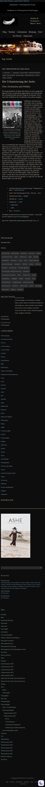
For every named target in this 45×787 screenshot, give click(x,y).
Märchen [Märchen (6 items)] (38, 264)
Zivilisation (9, 77)
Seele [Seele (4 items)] (33, 278)
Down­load (19, 216)
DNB (12, 208)
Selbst (2, 658)
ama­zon (21, 199)
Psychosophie (5, 438)
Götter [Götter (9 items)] (16, 257)
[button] (41, 783)
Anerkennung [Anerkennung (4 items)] (5, 253)
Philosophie (4, 420)
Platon (3, 424)
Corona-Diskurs (5, 346)
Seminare (3, 661)
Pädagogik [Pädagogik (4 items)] (14, 278)
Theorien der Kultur (20, 75)
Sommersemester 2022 (7, 669)
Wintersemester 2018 (9, 716)
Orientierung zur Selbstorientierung (15, 727)
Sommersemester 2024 (7, 675)
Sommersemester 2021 (7, 666)
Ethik (2, 364)
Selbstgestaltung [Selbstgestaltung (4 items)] (16, 282)
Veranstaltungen (5, 701)
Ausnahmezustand (6, 339)
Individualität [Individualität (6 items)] (5, 260)
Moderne (4, 75)
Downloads (4, 623)
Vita (2, 736)
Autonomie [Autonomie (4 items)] (24, 253)
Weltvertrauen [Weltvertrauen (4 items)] (24, 286)
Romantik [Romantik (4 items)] (27, 278)
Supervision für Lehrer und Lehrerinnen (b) (13, 681)
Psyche (3, 434)
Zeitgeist (4, 77)
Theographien (5, 462)
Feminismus (4, 367)
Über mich (4, 698)
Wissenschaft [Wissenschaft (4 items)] (5, 289)
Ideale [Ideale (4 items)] (30, 257)
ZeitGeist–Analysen (6, 756)
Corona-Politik (5, 350)
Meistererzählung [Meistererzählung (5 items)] (33, 260)
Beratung (32, 32)
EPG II (7, 719)
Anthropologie (16, 72)
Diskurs (3, 357)
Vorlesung (37, 75)
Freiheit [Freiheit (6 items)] (38, 253)
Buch (39, 193)
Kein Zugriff (4, 629)
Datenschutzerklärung (7, 620)
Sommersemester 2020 (7, 664)
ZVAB (20, 202)
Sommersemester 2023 (7, 672)
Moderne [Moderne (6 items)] (25, 264)
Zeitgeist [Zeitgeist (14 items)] (13, 289)
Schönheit (4, 445)
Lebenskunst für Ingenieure (12, 724)
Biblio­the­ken (14, 205)
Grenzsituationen (10, 721)
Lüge (2, 403)
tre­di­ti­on (11, 132)
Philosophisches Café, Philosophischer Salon (13, 649)
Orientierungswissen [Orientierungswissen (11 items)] (23, 267)
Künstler (3, 385)
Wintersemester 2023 (7, 753)
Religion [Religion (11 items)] (21, 278)
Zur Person (17, 36)
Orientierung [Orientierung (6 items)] (12, 267)
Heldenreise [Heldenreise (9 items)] (23, 257)
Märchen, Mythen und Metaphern (10, 637)
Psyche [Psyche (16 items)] (34, 275)
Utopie (3, 477)
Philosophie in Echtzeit (7, 640)
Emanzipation (5, 360)
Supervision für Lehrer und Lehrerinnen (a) (13, 678)
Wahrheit (3, 484)
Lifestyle (3, 399)
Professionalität (5, 431)
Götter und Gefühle (24, 72)
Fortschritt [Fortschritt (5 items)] (31, 253)
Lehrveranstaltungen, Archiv (10, 730)
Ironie (2, 378)
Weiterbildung (5, 739)
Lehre (2, 392)
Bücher (4, 690)
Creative (3, 353)
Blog (5, 32)
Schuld (3, 448)
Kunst (2, 381)
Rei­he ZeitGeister (19, 190)
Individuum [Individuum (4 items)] (14, 260)
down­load (16, 211)
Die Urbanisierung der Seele (16, 69)
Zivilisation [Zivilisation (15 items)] (20, 289)
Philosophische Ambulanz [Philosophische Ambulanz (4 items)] (8, 275)
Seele (2, 455)
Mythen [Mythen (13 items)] (32, 264)
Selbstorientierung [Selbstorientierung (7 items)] (28, 282)
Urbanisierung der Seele (29, 75)
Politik (2, 427)
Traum (3, 469)
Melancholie (4, 406)
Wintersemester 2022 (7, 750)
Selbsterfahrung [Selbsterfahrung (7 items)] (6, 282)
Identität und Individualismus (34, 72)
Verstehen (3, 733)
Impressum (27, 36)
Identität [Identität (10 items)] (36, 257)
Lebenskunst (22, 32)
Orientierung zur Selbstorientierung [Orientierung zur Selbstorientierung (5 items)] (11, 271)
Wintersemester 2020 (7, 745)
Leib (2, 395)
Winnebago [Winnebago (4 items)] (38, 286)
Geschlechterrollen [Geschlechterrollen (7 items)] (7, 257)
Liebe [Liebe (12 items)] (25, 260)
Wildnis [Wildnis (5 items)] (31, 286)
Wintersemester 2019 (7, 742)
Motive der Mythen (11, 75)
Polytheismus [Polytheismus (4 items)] (26, 275)
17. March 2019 (6, 72)
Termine (12, 32)
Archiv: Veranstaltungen (9, 707)
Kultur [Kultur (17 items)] (20, 260)
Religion (3, 441)
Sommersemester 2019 (10, 713)
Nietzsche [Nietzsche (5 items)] (4, 267)
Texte (40, 32)
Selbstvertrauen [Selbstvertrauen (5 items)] (6, 286)
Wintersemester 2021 (7, 748)
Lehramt (3, 388)
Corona (3, 343)
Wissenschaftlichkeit (7, 487)
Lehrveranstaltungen (6, 635)
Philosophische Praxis (7, 643)
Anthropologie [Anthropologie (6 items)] (15, 253)
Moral (2, 413)
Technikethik (4, 459)
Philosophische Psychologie (8, 646)
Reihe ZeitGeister (6, 655)
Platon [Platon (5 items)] (19, 275)
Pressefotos (4, 652)
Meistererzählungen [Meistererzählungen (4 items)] (7, 264)
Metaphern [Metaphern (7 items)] (18, 264)
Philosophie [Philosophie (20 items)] (26, 271)
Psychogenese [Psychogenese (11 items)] (6, 278)
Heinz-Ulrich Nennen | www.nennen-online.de (14, 1)
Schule (3, 452)
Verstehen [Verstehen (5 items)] (15, 286)
